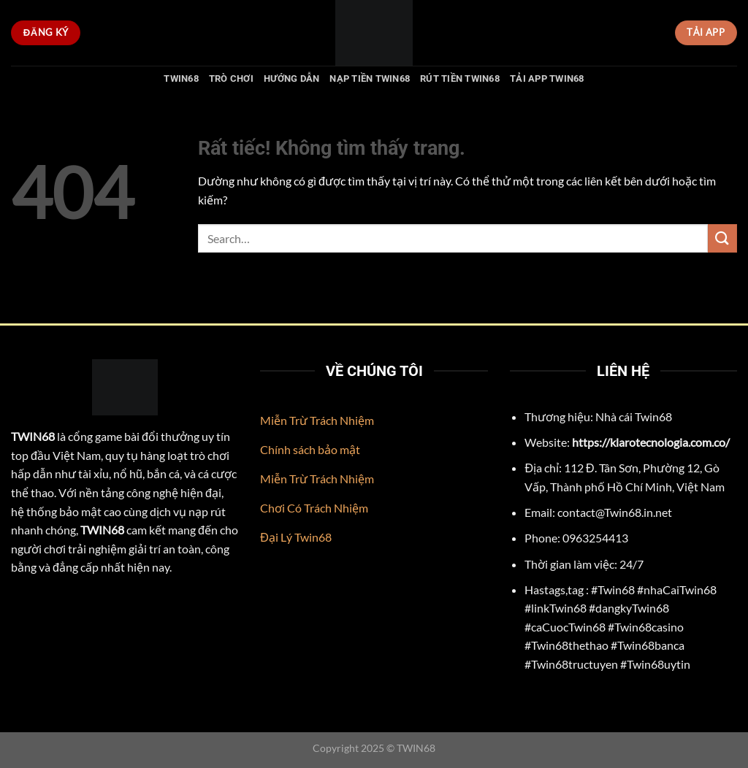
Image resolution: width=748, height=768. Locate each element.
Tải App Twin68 (547, 78)
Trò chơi (231, 78)
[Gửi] (722, 238)
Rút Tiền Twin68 (460, 78)
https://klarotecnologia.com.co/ (651, 442)
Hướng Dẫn (291, 78)
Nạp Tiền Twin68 (369, 78)
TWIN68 (181, 78)
